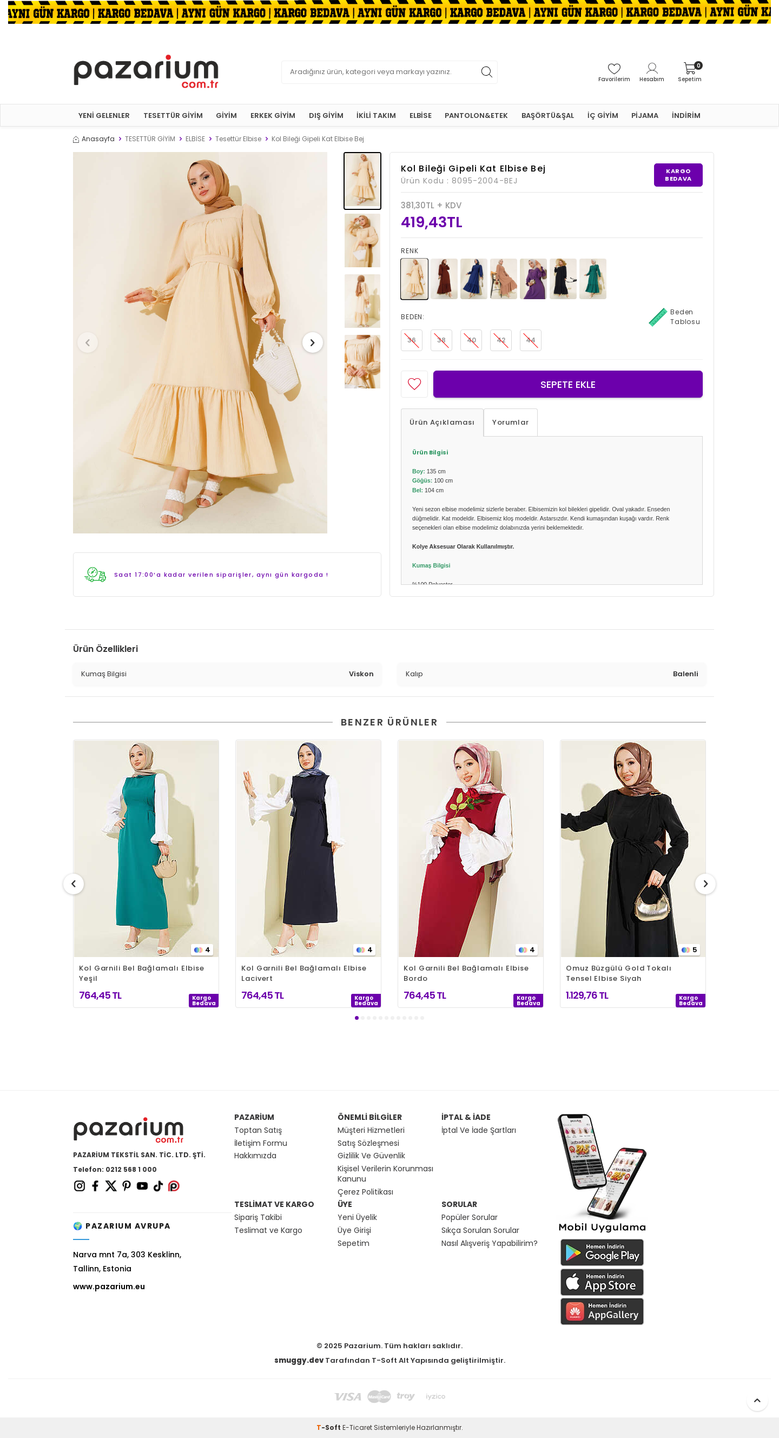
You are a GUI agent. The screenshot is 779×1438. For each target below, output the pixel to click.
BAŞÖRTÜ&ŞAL (547, 115)
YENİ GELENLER (104, 115)
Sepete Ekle (568, 384)
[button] (91, 342)
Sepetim (353, 1243)
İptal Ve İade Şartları (478, 1130)
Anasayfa (94, 139)
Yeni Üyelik (357, 1217)
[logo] (146, 72)
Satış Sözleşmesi (368, 1143)
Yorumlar (510, 422)
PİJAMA (644, 115)
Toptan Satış (258, 1130)
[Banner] (389, 12)
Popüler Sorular (469, 1217)
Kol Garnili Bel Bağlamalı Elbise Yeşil (141, 973)
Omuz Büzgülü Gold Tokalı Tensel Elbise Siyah (619, 973)
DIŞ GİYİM (326, 115)
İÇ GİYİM (602, 115)
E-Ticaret (357, 1427)
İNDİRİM (686, 115)
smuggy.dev (299, 1360)
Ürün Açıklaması (442, 422)
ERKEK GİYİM (272, 115)
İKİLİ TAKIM (376, 115)
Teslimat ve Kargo (268, 1230)
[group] (200, 342)
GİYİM (226, 115)
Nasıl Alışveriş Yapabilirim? (489, 1243)
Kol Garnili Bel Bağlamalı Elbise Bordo (466, 973)
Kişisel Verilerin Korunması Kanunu (385, 1174)
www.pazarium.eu (109, 1286)
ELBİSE (421, 115)
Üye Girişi (354, 1230)
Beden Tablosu (675, 317)
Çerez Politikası (365, 1192)
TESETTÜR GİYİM (173, 115)
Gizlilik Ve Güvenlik (371, 1156)
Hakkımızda (255, 1156)
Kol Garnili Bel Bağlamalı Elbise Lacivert (304, 973)
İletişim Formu (260, 1143)
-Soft (329, 1427)
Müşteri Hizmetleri (371, 1130)
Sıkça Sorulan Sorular (480, 1230)
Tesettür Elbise (238, 139)
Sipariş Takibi (258, 1217)
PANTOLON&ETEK (476, 115)
